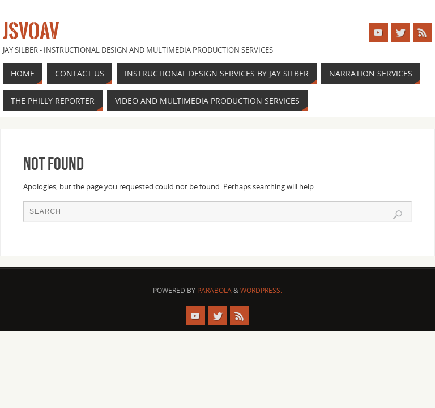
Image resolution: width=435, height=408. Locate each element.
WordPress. (261, 290)
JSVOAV (31, 32)
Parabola (214, 290)
